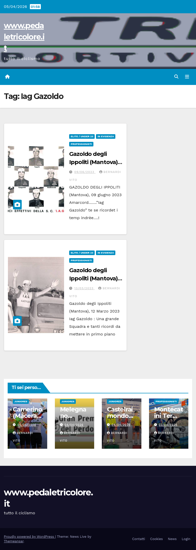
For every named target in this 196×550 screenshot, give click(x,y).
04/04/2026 (74, 425)
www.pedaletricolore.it (24, 37)
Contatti (138, 539)
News (172, 539)
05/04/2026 (27, 425)
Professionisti (81, 144)
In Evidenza (105, 136)
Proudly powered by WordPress (29, 537)
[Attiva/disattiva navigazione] (187, 76)
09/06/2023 (85, 172)
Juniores (20, 401)
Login (186, 539)
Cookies (156, 539)
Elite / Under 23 (82, 136)
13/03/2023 (84, 288)
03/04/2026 (168, 425)
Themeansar (13, 541)
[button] (176, 76)
